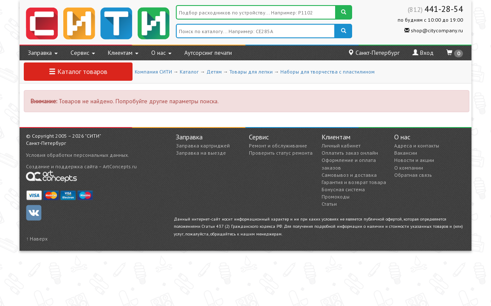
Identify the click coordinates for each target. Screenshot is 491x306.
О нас (161, 53)
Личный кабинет (341, 145)
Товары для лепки (251, 71)
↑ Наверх (37, 238)
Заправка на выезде (201, 153)
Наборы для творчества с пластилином (327, 71)
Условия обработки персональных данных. (77, 155)
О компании (408, 167)
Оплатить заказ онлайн (350, 153)
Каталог (189, 71)
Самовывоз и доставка (349, 175)
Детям (214, 71)
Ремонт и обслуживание (278, 145)
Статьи (329, 204)
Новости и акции (414, 160)
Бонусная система (343, 189)
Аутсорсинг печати (208, 53)
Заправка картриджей (203, 145)
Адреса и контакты (416, 145)
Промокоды (336, 196)
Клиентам (123, 53)
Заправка (43, 53)
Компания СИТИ (153, 71)
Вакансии (405, 153)
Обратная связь (413, 175)
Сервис (83, 53)
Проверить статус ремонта (281, 153)
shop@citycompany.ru (433, 30)
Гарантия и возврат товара (354, 182)
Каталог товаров (78, 71)
